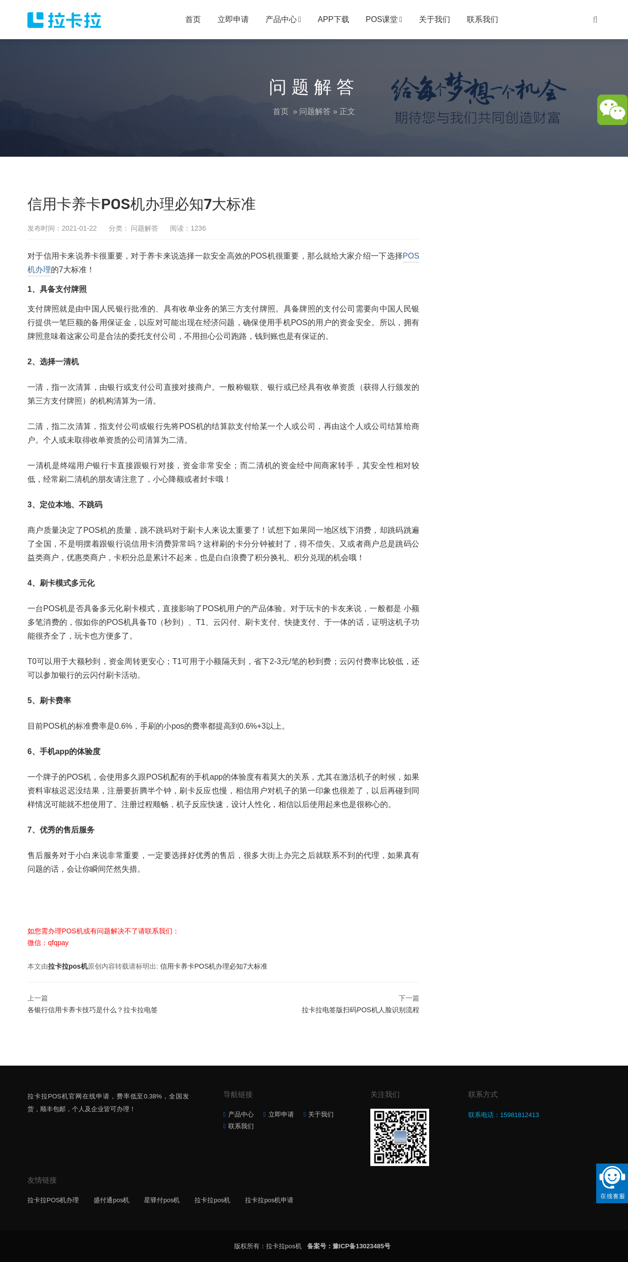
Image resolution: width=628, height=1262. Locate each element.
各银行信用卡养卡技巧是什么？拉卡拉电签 (92, 1010)
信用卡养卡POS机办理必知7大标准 (213, 966)
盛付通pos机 (111, 1200)
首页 (193, 19)
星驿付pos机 (162, 1200)
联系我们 (482, 19)
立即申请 (233, 19)
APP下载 (333, 19)
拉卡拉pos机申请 (269, 1200)
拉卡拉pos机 (68, 966)
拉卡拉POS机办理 (53, 1200)
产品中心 (281, 19)
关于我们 (434, 19)
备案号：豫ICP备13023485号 (349, 1246)
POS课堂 (382, 19)
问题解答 (315, 111)
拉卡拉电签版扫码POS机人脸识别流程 (360, 1010)
